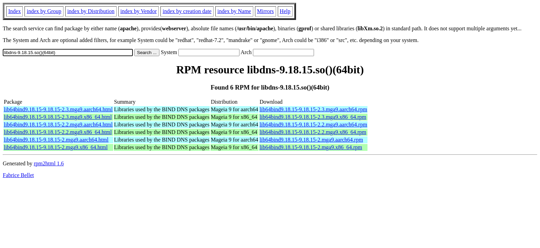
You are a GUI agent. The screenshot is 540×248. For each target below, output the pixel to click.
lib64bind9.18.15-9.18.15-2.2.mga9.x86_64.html (58, 132)
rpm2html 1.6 (49, 163)
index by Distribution (91, 11)
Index (14, 11)
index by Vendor (138, 11)
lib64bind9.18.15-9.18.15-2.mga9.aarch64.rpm (311, 140)
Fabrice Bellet (18, 175)
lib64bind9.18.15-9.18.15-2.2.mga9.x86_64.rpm (312, 132)
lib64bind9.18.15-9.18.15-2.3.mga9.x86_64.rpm (312, 117)
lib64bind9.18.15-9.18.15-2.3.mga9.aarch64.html (58, 109)
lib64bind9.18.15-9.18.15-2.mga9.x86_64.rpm (310, 147)
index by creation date (187, 11)
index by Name (234, 11)
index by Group (44, 11)
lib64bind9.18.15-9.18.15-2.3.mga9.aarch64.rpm (313, 109)
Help (285, 11)
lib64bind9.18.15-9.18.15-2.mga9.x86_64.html (56, 147)
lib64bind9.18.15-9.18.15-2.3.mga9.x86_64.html (58, 117)
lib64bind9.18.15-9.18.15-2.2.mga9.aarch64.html (58, 124)
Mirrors (265, 11)
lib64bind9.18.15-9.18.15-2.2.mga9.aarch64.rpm (313, 124)
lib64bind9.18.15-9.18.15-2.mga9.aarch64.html (56, 140)
